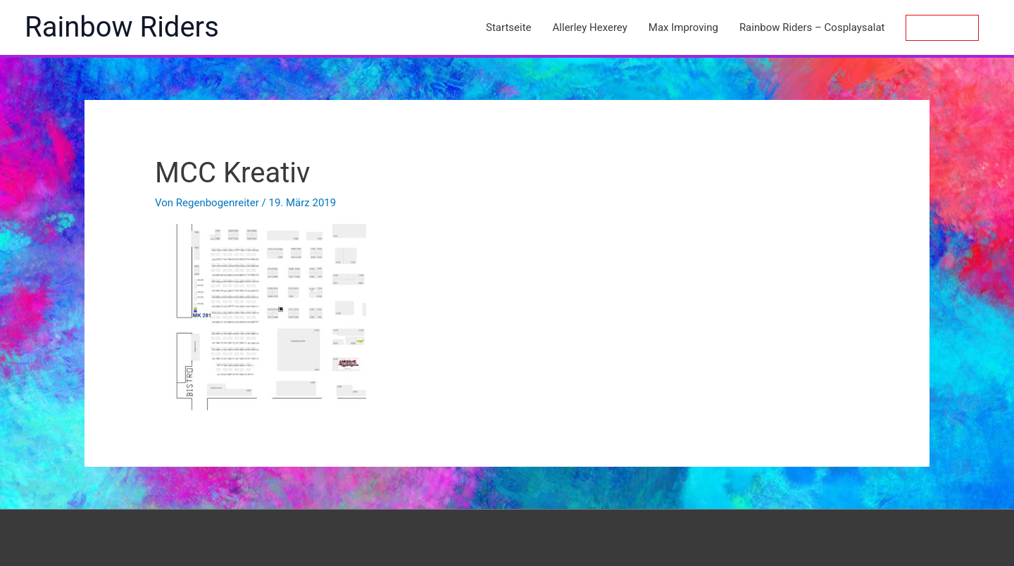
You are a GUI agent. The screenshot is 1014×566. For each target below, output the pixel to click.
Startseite (509, 27)
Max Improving (683, 27)
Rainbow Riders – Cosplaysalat (812, 27)
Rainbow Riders (122, 27)
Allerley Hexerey (590, 27)
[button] (942, 28)
